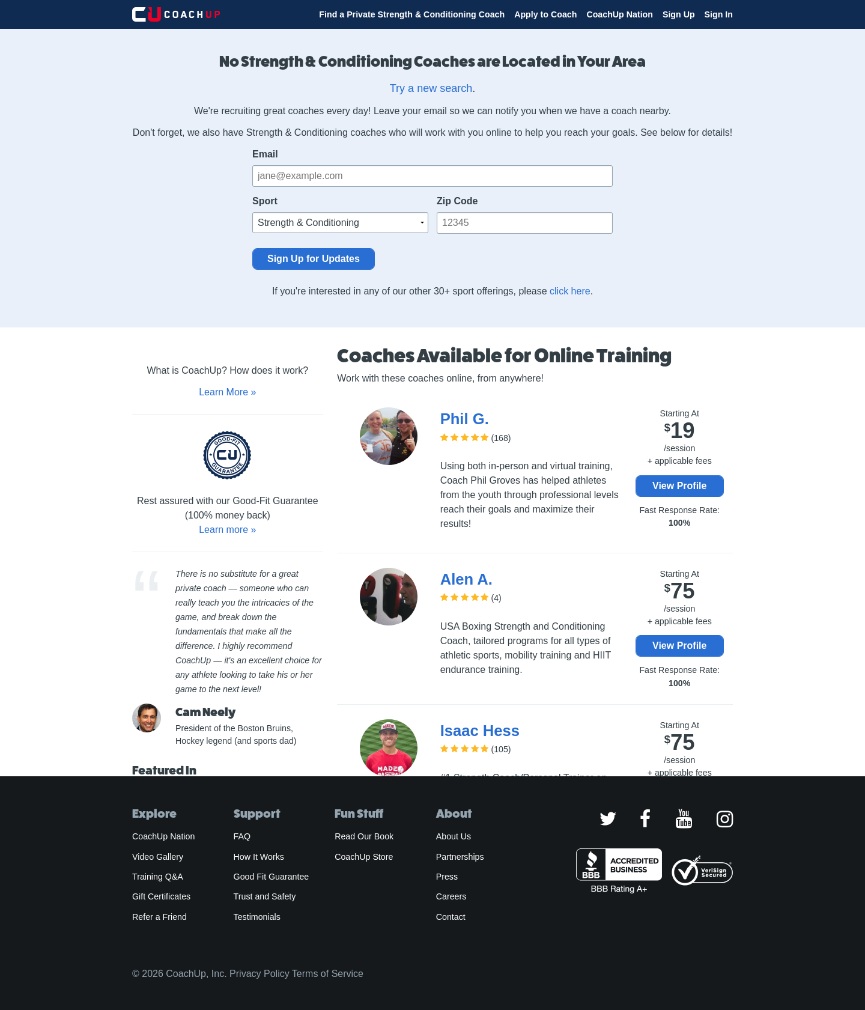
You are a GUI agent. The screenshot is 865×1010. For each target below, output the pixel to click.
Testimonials (257, 917)
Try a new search (431, 88)
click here (570, 291)
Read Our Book (364, 836)
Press (447, 876)
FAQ (242, 836)
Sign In (719, 14)
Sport (265, 201)
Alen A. (466, 579)
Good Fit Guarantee (271, 876)
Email (265, 154)
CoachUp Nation (619, 14)
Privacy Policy (259, 974)
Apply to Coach (545, 14)
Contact (451, 917)
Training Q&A (157, 876)
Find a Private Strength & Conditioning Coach (412, 14)
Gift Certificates (161, 896)
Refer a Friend (159, 917)
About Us (454, 836)
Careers (451, 896)
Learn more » (227, 530)
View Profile (679, 486)
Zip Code (457, 201)
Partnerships (460, 857)
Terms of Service (327, 974)
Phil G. (464, 418)
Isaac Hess (480, 730)
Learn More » (227, 392)
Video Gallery (157, 857)
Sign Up (679, 14)
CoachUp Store (364, 857)
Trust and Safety (265, 896)
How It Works (259, 857)
